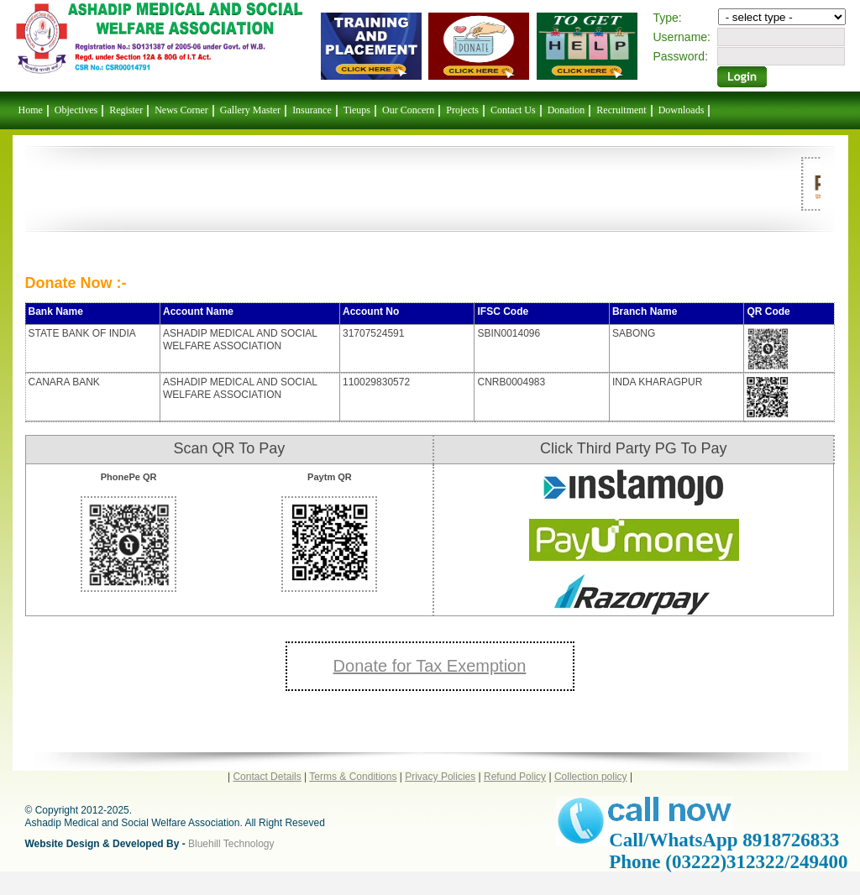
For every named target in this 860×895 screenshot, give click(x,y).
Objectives (76, 110)
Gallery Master (250, 110)
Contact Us (513, 110)
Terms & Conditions (352, 776)
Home (30, 110)
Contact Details (267, 776)
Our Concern (408, 110)
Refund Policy (515, 776)
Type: (667, 17)
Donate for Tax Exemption (430, 666)
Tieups (356, 110)
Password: (680, 56)
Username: (682, 37)
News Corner (181, 110)
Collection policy (590, 776)
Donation (566, 110)
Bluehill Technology (231, 844)
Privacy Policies (440, 776)
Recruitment (621, 110)
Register (126, 110)
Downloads (681, 110)
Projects (462, 110)
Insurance (312, 110)
